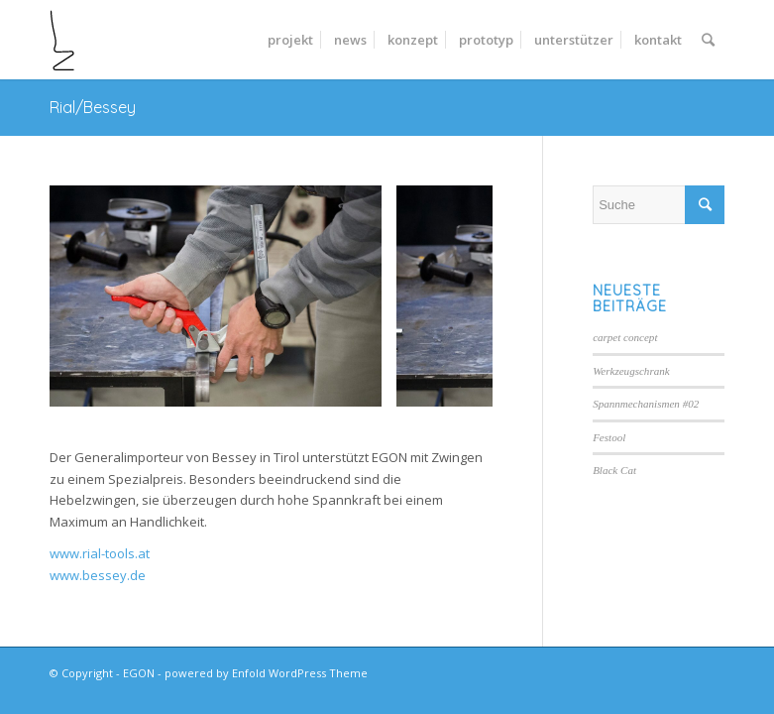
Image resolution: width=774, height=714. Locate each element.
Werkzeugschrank (631, 371)
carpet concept (625, 337)
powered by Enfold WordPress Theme (266, 672)
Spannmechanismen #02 (646, 404)
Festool (609, 437)
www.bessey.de (98, 575)
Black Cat (614, 470)
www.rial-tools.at (100, 553)
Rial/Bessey (93, 107)
